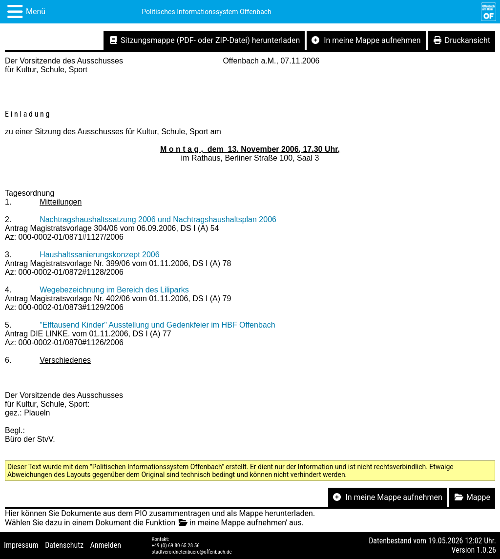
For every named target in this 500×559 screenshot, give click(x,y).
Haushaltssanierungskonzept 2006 (100, 254)
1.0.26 (486, 550)
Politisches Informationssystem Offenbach (206, 12)
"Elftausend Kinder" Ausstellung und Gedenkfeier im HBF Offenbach (157, 325)
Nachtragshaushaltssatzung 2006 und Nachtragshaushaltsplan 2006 (158, 219)
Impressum (21, 545)
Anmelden (105, 545)
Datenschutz (64, 545)
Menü (35, 11)
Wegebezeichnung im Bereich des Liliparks (114, 290)
